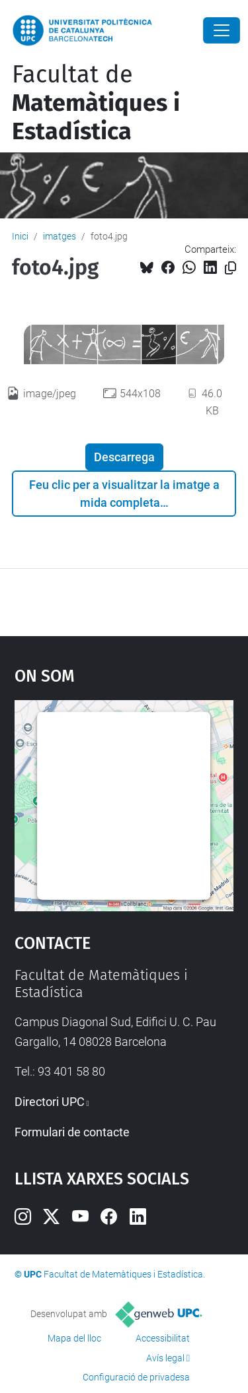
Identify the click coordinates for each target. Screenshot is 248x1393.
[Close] (221, 30)
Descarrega (124, 457)
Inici (20, 236)
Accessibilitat (163, 1338)
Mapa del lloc (74, 1338)
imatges (59, 236)
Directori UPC (50, 1102)
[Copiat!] (230, 268)
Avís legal (165, 1358)
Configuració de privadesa (136, 1377)
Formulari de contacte (72, 1132)
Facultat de (96, 103)
